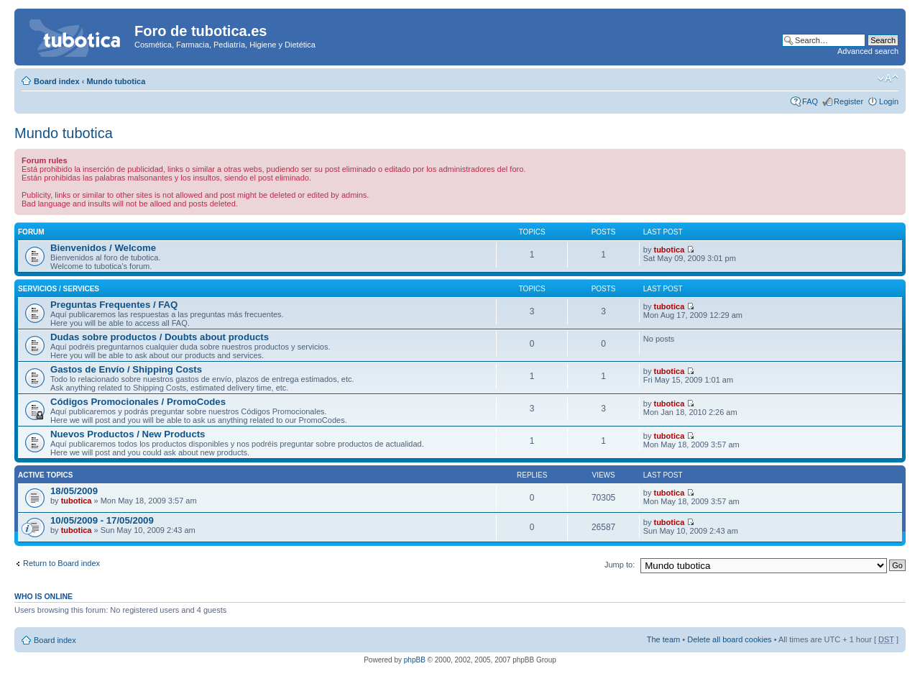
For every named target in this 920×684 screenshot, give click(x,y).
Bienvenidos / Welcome (103, 247)
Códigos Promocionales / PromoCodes (138, 401)
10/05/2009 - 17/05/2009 (102, 520)
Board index (57, 81)
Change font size (888, 78)
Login (888, 101)
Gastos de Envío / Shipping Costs (126, 369)
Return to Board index (61, 563)
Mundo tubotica (115, 81)
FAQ (810, 101)
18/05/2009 (74, 490)
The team (663, 639)
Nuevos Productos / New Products (127, 434)
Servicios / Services (58, 289)
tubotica (668, 249)
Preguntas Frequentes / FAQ (114, 304)
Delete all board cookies (729, 639)
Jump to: (619, 564)
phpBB (415, 660)
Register (848, 101)
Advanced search (867, 51)
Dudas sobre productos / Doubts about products (159, 337)
